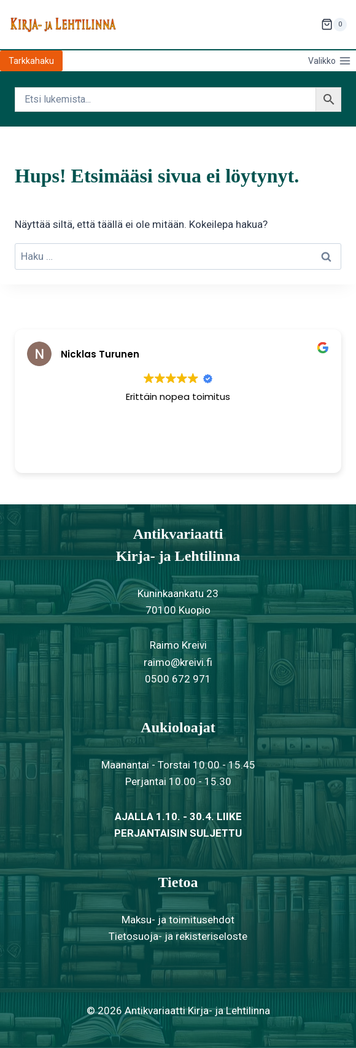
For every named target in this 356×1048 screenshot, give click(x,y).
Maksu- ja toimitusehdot (178, 919)
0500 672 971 (178, 679)
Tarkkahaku (31, 61)
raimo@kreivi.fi (178, 662)
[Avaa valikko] (329, 60)
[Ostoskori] (334, 24)
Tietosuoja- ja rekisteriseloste (178, 936)
